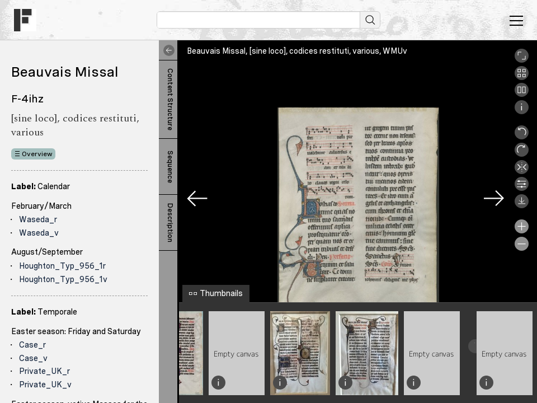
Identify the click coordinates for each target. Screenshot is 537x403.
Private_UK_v (45, 384)
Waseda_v (39, 232)
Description (170, 222)
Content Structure (170, 99)
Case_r (32, 344)
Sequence (170, 167)
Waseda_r (38, 219)
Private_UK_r (44, 371)
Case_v (33, 358)
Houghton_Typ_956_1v (63, 279)
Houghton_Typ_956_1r (62, 265)
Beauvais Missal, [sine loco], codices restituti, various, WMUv (297, 50)
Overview (37, 154)
